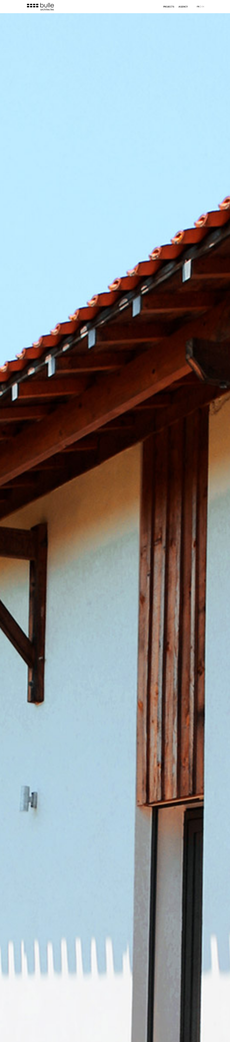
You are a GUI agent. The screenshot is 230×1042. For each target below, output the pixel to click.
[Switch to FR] (198, 6)
